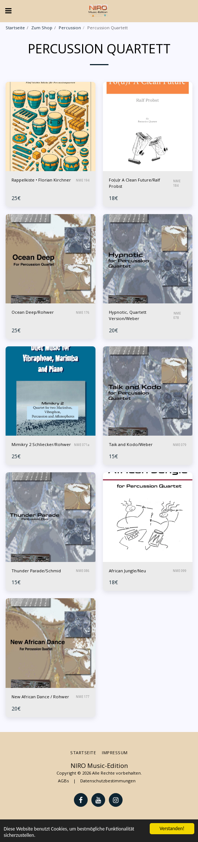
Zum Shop (41, 27)
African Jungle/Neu (127, 570)
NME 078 (177, 315)
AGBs (63, 780)
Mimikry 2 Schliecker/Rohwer (41, 444)
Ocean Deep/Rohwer (33, 312)
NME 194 (83, 180)
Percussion (70, 27)
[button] (8, 10)
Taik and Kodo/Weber (131, 444)
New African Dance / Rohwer (40, 696)
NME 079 (179, 445)
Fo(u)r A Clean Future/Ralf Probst (134, 183)
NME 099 (179, 571)
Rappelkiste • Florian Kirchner (41, 180)
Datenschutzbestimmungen (108, 780)
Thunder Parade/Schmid (36, 570)
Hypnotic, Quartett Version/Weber (127, 315)
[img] (50, 127)
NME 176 (83, 312)
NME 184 (177, 183)
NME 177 (83, 697)
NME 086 (83, 571)
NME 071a (82, 445)
